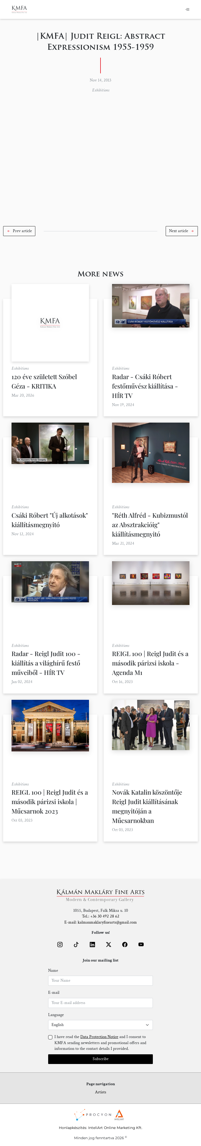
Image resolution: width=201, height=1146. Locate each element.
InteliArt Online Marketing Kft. (115, 1128)
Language (56, 1015)
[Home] (19, 9)
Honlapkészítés (72, 1128)
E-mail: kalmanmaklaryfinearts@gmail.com (100, 922)
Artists (100, 1092)
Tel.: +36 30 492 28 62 (100, 916)
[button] (19, 231)
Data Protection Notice (99, 1037)
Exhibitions (100, 90)
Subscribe (101, 1059)
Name (53, 970)
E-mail (53, 992)
